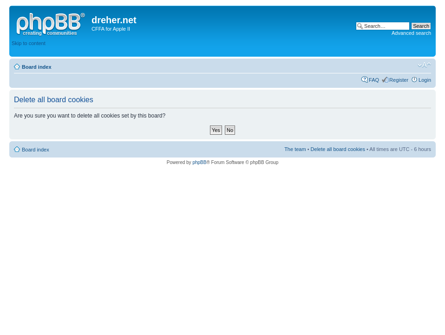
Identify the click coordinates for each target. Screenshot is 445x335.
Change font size (424, 65)
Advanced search (411, 33)
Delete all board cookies (338, 149)
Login (425, 80)
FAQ (374, 80)
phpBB (199, 162)
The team (295, 149)
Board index (37, 67)
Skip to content (29, 43)
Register (398, 80)
